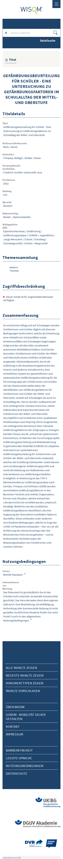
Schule (28, 239)
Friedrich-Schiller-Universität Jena (22, 172)
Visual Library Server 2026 (12, 858)
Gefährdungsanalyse (15, 235)
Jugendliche (46, 235)
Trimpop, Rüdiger (13, 158)
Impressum (14, 734)
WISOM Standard (13, 574)
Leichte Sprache (19, 758)
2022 (6, 183)
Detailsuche (47, 40)
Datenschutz (16, 773)
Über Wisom (15, 707)
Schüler (28, 243)
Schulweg (39, 239)
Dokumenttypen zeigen (24, 683)
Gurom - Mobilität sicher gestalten (25, 716)
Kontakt (13, 726)
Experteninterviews (14, 231)
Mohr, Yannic (10, 147)
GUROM (33, 235)
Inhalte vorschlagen (23, 691)
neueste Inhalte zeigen (25, 675)
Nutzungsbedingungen (24, 766)
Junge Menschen (12, 239)
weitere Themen (14, 269)
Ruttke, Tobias (33, 158)
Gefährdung (33, 231)
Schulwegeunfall (12, 243)
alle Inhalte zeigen (21, 668)
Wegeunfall (41, 243)
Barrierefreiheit (19, 750)
